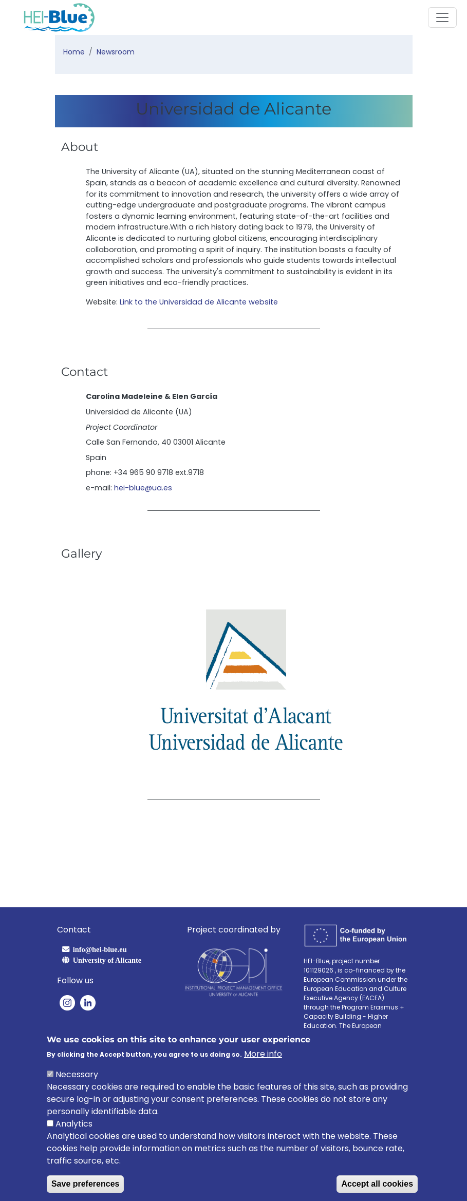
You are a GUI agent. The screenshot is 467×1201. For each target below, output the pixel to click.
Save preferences (85, 1184)
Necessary (76, 1075)
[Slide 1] (218, 772)
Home (74, 52)
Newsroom (116, 52)
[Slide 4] (274, 772)
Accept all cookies (377, 1184)
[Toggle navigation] (442, 17)
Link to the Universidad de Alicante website (199, 302)
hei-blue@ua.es (143, 488)
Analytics (73, 1124)
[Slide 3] (255, 772)
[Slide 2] (237, 772)
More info (263, 1054)
